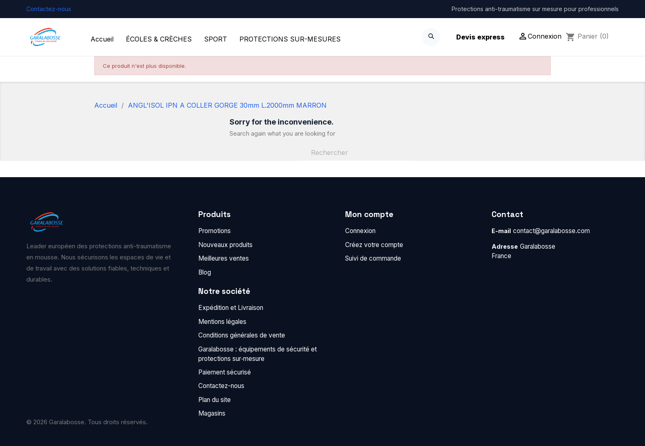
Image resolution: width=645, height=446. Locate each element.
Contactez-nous (48, 8)
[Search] (431, 37)
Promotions (214, 231)
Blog (204, 272)
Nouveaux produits (225, 245)
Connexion (360, 231)
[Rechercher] (355, 152)
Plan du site (214, 400)
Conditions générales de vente (241, 335)
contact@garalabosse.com (551, 231)
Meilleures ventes (223, 258)
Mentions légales (222, 322)
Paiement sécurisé (224, 372)
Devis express (480, 37)
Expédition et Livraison (230, 308)
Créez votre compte (374, 245)
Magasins (211, 413)
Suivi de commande (373, 258)
